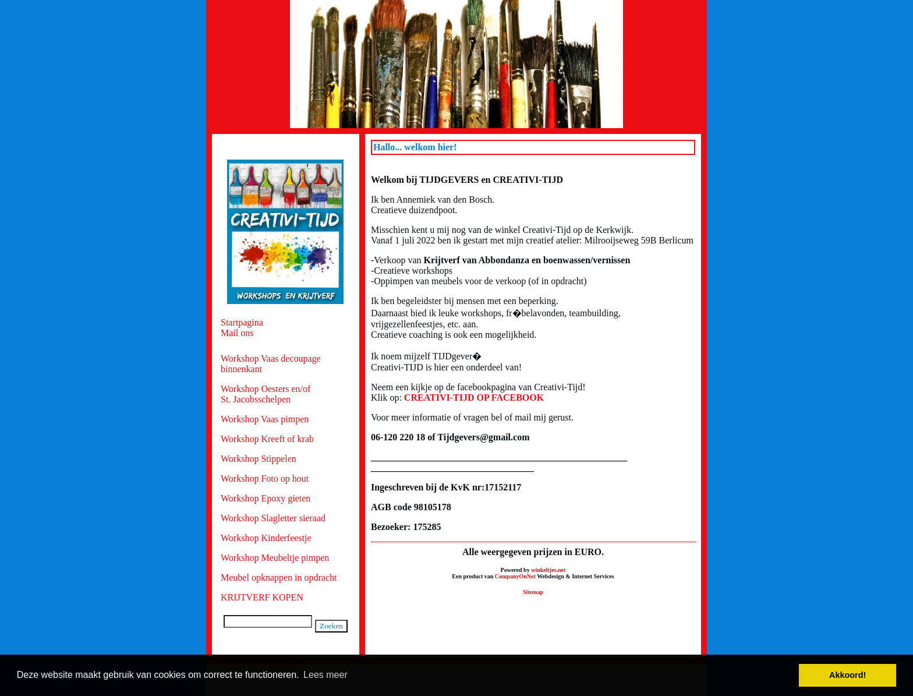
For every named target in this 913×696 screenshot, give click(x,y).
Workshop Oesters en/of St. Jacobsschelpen (265, 394)
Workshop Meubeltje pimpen (275, 558)
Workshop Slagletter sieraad (273, 518)
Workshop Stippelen (258, 459)
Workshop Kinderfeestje (266, 538)
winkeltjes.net (548, 570)
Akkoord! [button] (847, 675)
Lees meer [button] (325, 675)
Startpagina (242, 322)
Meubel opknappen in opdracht (279, 577)
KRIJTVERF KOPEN (262, 597)
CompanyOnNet (515, 576)
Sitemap (533, 592)
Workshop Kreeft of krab (267, 439)
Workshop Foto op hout (265, 478)
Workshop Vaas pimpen (265, 419)
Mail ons (237, 333)
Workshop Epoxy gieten (265, 498)
